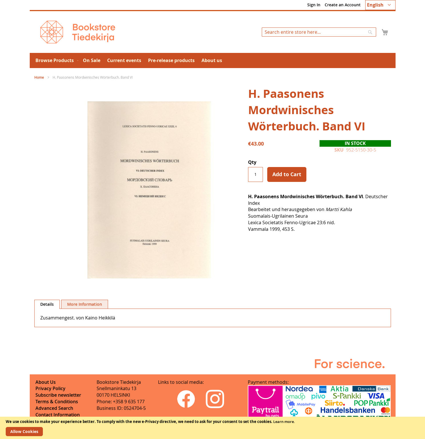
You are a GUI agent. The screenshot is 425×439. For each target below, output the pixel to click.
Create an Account (343, 4)
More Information (84, 304)
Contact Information (57, 415)
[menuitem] (55, 60)
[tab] (47, 304)
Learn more (283, 421)
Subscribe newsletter (58, 395)
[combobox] (319, 32)
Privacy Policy (50, 388)
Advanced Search (54, 408)
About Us (45, 382)
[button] (380, 5)
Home (39, 77)
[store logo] (77, 32)
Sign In (313, 4)
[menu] (213, 60)
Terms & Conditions (56, 401)
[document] (212, 428)
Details (47, 304)
